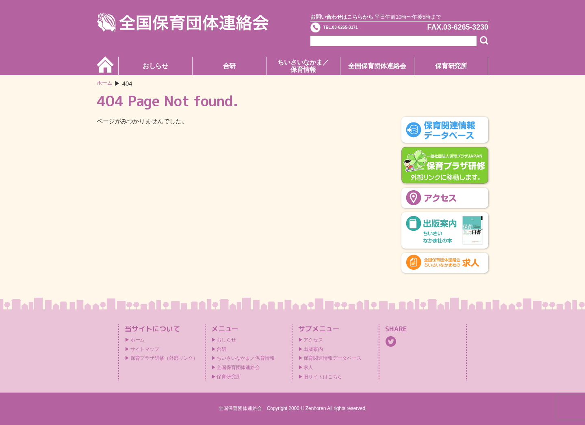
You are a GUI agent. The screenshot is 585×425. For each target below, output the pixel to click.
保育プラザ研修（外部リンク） (164, 358)
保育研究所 (451, 65)
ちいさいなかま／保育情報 (303, 66)
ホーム (106, 83)
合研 (229, 65)
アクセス (313, 340)
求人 (308, 367)
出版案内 (313, 349)
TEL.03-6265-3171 (356, 30)
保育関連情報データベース (332, 358)
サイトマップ (144, 349)
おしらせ (156, 65)
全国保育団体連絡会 (377, 65)
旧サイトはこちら (322, 377)
